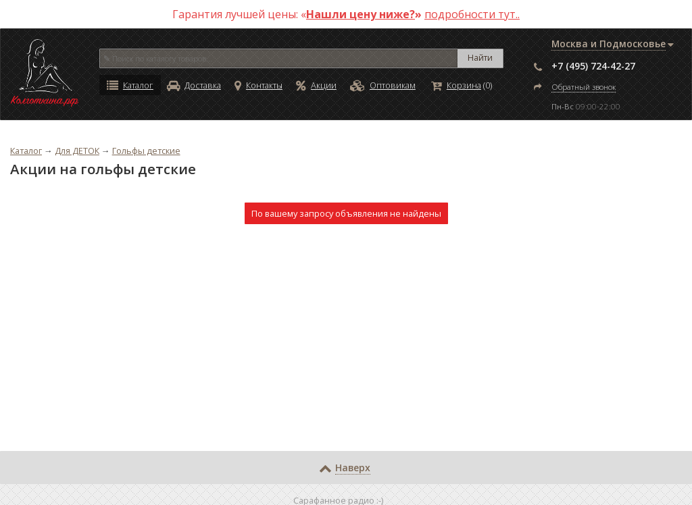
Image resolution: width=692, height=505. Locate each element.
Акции (316, 85)
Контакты (258, 85)
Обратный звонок (583, 87)
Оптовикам (383, 85)
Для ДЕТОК (77, 150)
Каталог (130, 85)
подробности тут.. (472, 14)
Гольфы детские (146, 150)
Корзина (456, 85)
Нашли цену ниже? (360, 14)
